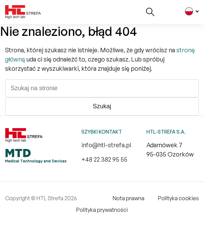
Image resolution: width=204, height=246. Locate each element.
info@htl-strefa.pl (106, 145)
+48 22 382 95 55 (104, 159)
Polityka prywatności (102, 209)
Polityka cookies (178, 198)
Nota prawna (128, 198)
